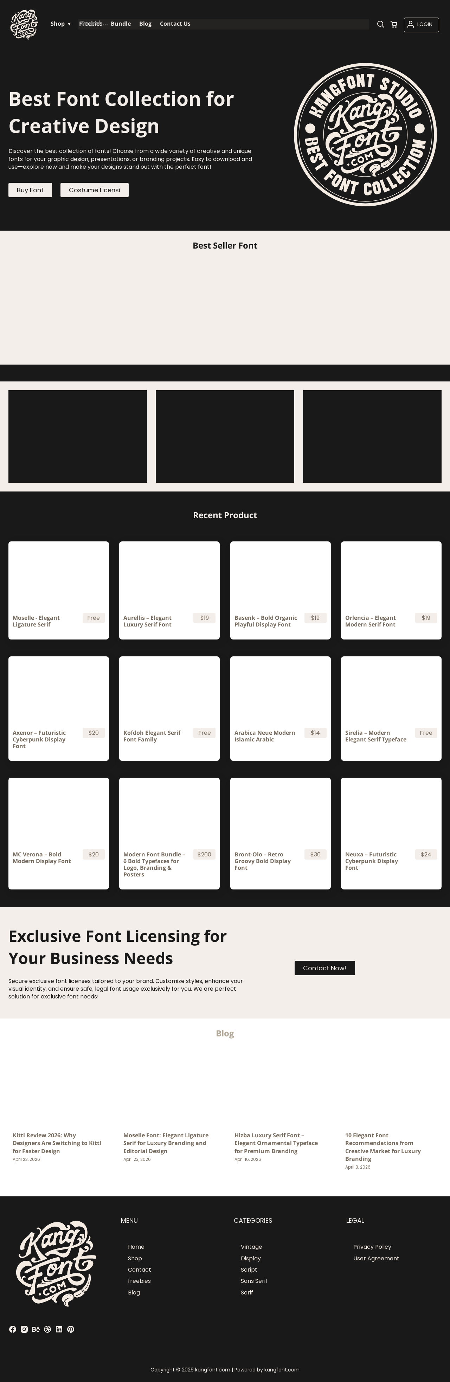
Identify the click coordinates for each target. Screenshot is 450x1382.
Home (136, 1247)
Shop (135, 1258)
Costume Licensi (94, 190)
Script (249, 1270)
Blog (134, 1292)
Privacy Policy (372, 1247)
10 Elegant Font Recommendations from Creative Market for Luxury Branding (383, 1147)
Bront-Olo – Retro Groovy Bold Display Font (262, 861)
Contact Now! (325, 968)
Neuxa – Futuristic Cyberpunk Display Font (371, 861)
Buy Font (30, 190)
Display (251, 1258)
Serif (247, 1292)
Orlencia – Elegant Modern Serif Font (370, 621)
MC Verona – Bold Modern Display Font (42, 857)
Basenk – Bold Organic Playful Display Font (265, 621)
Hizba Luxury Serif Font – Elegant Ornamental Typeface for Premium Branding (276, 1143)
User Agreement (376, 1258)
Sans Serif (254, 1281)
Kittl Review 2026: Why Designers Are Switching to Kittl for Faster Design (57, 1143)
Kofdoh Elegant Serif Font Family (151, 736)
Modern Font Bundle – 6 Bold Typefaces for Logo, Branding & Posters (154, 864)
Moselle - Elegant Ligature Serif (36, 621)
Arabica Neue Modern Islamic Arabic (264, 736)
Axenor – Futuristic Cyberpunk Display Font (39, 739)
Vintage (251, 1247)
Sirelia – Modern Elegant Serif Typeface (375, 736)
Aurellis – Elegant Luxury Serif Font (147, 621)
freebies (139, 1281)
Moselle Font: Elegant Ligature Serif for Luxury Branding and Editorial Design (165, 1143)
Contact (139, 1270)
